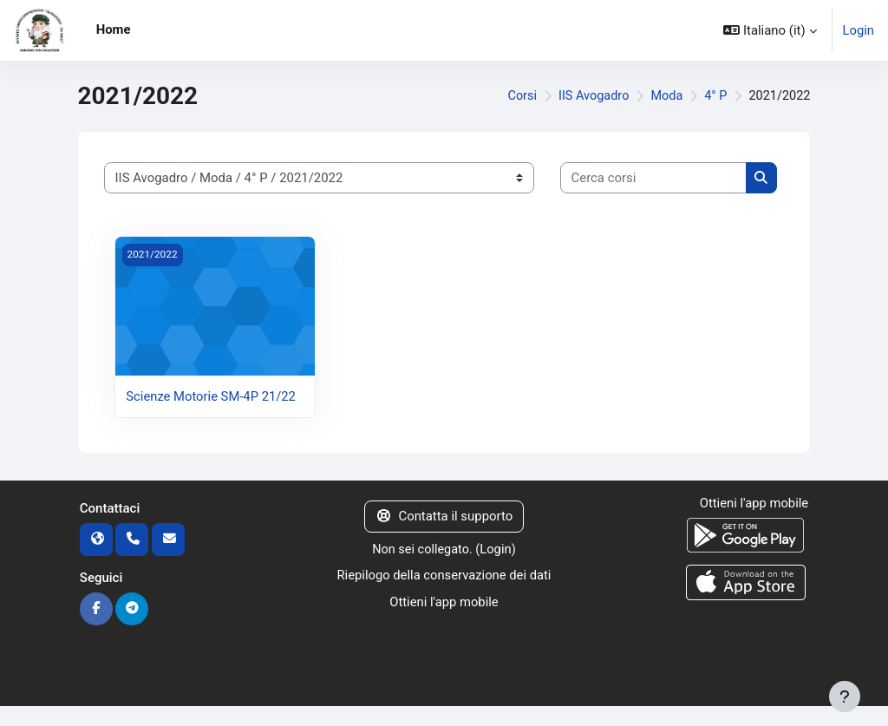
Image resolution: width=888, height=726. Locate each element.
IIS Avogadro (588, 96)
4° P (713, 96)
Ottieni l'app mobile (444, 620)
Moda (663, 96)
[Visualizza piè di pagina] (844, 696)
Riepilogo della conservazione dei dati (444, 594)
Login (858, 30)
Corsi (516, 96)
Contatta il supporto (444, 535)
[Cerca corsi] (653, 177)
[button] (769, 30)
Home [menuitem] (113, 29)
